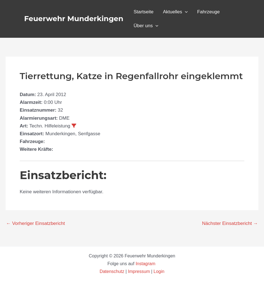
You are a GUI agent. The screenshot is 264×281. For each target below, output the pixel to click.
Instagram (146, 263)
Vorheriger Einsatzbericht (35, 223)
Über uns (146, 26)
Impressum (139, 271)
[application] (185, 12)
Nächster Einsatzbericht (230, 223)
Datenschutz (112, 271)
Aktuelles (175, 12)
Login (159, 271)
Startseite (144, 11)
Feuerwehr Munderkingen (73, 18)
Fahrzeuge (208, 11)
